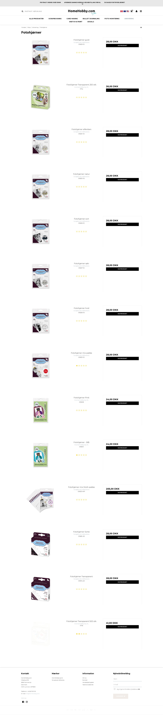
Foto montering (112, 19)
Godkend (119, 696)
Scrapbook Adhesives (58, 680)
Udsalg (90, 22)
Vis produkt (122, 45)
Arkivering (129, 19)
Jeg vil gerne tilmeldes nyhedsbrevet (129, 689)
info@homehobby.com (33, 693)
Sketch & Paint (75, 22)
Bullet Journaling (91, 19)
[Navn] (127, 679)
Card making (72, 19)
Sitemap (23, 698)
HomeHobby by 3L (57, 678)
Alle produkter (36, 19)
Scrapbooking (55, 19)
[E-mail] (127, 684)
